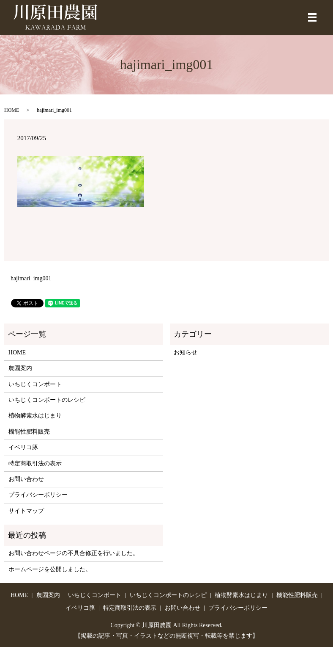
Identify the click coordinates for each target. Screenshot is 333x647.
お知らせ (185, 352)
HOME (11, 110)
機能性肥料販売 (29, 432)
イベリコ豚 (23, 447)
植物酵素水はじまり (35, 415)
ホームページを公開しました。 (49, 569)
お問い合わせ (26, 479)
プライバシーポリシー (38, 495)
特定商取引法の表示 (35, 463)
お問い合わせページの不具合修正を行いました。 (73, 553)
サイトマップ (26, 511)
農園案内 (20, 368)
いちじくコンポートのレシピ (46, 400)
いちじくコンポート (35, 384)
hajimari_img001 (31, 278)
